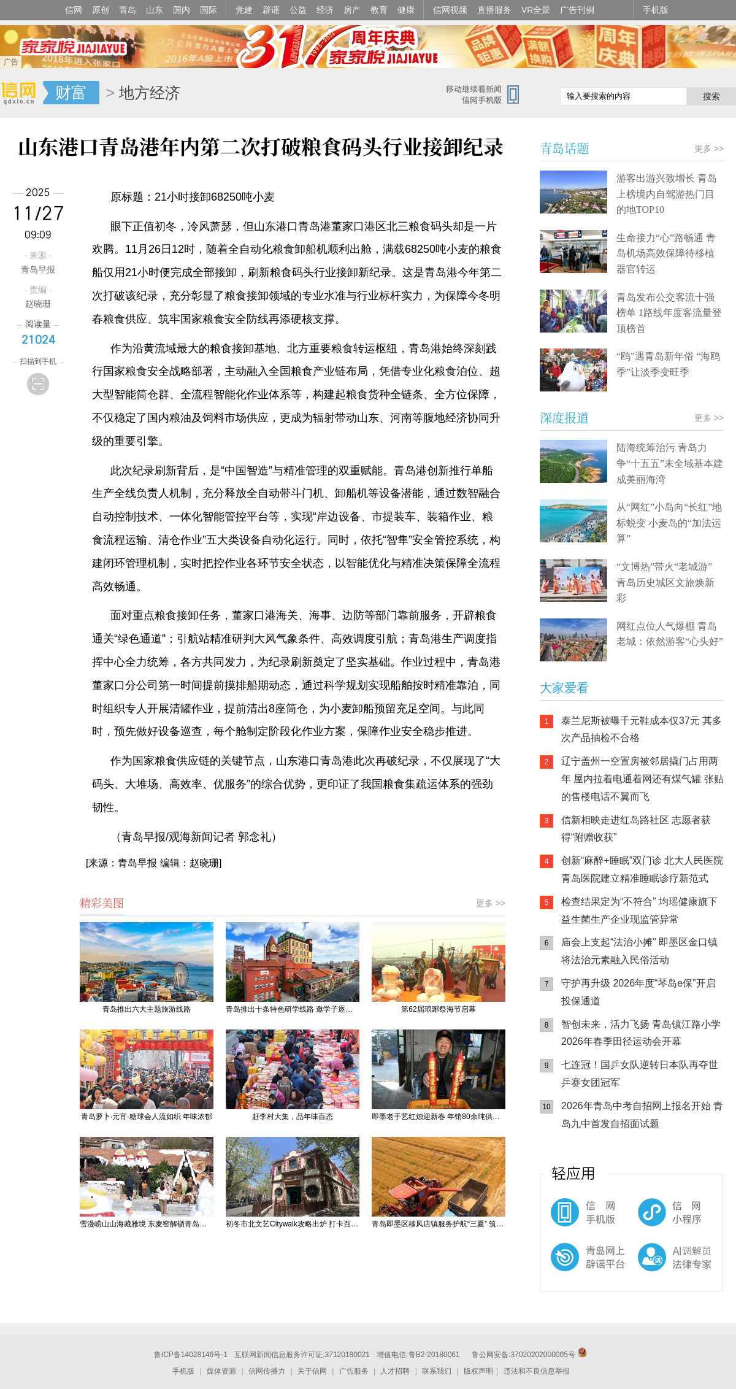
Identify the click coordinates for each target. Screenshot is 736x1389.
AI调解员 (650, 1267)
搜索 (711, 96)
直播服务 (494, 10)
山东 (154, 10)
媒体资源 (221, 1371)
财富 (71, 92)
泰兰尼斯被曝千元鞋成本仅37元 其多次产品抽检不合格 (641, 729)
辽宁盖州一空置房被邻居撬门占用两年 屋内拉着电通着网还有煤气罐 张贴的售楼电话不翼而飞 (642, 779)
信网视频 (450, 10)
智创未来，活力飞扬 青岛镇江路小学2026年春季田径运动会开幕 (641, 1033)
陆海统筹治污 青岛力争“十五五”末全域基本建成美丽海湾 (669, 463)
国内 (181, 10)
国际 (208, 10)
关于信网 (312, 1371)
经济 (325, 10)
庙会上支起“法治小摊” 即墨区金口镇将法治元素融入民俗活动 (639, 951)
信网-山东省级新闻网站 (21, 93)
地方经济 (149, 92)
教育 (379, 10)
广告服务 (354, 1371)
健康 (406, 10)
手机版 (656, 10)
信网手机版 (576, 1218)
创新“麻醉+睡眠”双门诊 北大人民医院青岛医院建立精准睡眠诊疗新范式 (642, 869)
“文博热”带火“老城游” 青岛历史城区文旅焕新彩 (665, 582)
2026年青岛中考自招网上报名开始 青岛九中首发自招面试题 (642, 1115)
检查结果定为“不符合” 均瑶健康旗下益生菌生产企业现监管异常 (639, 910)
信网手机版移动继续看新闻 (487, 94)
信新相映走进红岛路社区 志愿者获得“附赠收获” (636, 829)
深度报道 (564, 417)
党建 (244, 10)
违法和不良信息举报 (537, 1371)
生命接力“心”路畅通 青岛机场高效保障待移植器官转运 (666, 253)
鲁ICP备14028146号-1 (191, 1354)
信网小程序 (650, 1218)
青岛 (127, 10)
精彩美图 (102, 902)
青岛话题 (564, 148)
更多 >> (490, 903)
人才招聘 (395, 1371)
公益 (298, 10)
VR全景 (535, 10)
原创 (100, 10)
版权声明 (478, 1371)
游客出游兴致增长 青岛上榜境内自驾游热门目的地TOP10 (666, 194)
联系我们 (436, 1371)
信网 (73, 10)
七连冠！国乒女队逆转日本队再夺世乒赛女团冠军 (639, 1074)
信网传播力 (266, 1371)
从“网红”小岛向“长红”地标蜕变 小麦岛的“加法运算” (669, 523)
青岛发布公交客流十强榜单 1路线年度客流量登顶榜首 (669, 313)
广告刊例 (577, 10)
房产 (352, 10)
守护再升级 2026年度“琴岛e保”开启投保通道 (638, 992)
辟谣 (271, 10)
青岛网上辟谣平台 (576, 1267)
